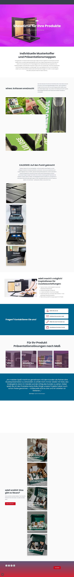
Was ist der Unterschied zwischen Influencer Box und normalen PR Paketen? (37, 485)
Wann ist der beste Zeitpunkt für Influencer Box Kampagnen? (36, 457)
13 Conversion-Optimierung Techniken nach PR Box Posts (36, 513)
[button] (2, 574)
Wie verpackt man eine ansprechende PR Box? (36, 541)
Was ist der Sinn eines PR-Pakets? (35, 566)
